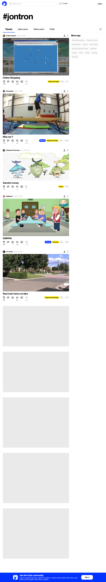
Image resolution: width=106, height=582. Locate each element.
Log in (100, 4)
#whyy (87, 53)
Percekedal (9, 91)
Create (63, 3)
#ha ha (85, 44)
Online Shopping (11, 77)
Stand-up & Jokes (54, 81)
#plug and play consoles (80, 49)
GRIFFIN (7, 238)
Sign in (87, 577)
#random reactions (78, 40)
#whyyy (94, 53)
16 (66, 187)
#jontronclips (76, 44)
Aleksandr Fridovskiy (13, 150)
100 (66, 141)
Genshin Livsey (11, 182)
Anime (61, 186)
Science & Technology (51, 297)
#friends (74, 57)
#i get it (74, 53)
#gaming (93, 49)
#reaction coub (92, 40)
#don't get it (94, 44)
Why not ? (8, 136)
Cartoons (55, 242)
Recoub (42, 140)
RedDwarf (9, 196)
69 (66, 242)
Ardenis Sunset (11, 35)
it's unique (9, 251)
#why (81, 53)
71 (66, 297)
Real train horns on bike (15, 293)
